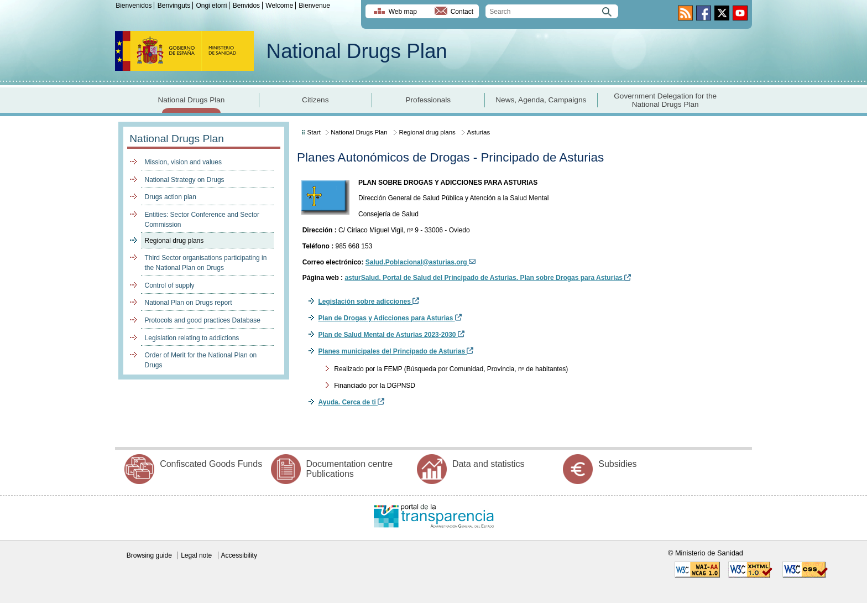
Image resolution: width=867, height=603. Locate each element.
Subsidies (617, 464)
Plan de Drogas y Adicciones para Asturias (389, 318)
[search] (551, 11)
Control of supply (170, 285)
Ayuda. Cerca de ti (351, 402)
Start (314, 132)
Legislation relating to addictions (192, 338)
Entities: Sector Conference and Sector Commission (202, 219)
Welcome (279, 5)
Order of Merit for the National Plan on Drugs (201, 360)
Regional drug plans (174, 241)
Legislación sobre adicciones (368, 301)
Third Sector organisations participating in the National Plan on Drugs (206, 263)
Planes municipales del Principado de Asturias (395, 351)
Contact (462, 11)
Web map (403, 11)
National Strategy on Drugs (184, 180)
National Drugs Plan (357, 51)
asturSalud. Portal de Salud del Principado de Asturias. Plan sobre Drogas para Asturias (487, 278)
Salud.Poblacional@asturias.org (420, 262)
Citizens (315, 100)
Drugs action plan (170, 197)
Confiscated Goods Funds (211, 464)
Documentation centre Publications (349, 469)
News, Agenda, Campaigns (540, 100)
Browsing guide (149, 555)
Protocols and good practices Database (202, 320)
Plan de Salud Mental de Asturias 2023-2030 (391, 335)
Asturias (478, 132)
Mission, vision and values (183, 162)
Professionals (428, 100)
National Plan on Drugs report (188, 302)
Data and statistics (488, 464)
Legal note (196, 555)
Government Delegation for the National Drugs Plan (665, 100)
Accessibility (239, 555)
